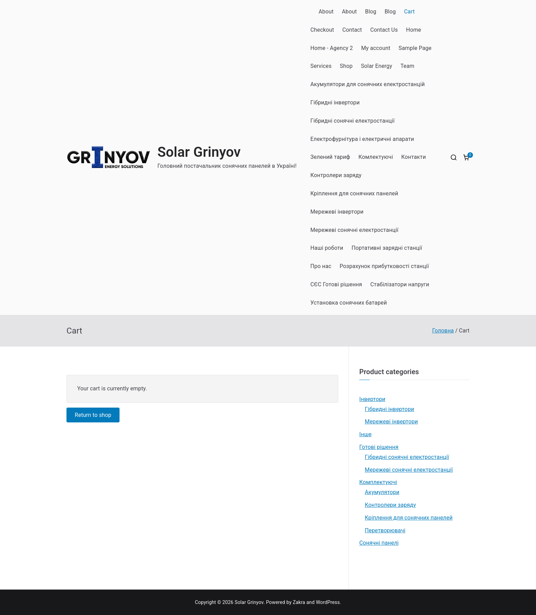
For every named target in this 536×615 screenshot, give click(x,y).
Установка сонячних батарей (348, 302)
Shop (346, 66)
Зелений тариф (330, 157)
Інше (365, 434)
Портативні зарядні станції (387, 248)
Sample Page (415, 48)
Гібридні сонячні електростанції (352, 120)
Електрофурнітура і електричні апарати (362, 139)
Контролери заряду (336, 175)
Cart (409, 11)
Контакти (413, 157)
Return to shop (93, 415)
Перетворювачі (385, 530)
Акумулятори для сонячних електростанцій (367, 84)
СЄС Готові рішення (336, 284)
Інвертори (372, 399)
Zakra (299, 602)
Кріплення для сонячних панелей (354, 193)
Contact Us (384, 30)
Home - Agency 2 (331, 48)
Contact (352, 30)
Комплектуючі (378, 482)
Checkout (322, 30)
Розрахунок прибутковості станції (384, 266)
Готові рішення (379, 447)
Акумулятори (382, 492)
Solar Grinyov (199, 152)
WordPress (328, 602)
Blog (371, 11)
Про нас (320, 266)
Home (413, 30)
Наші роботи (326, 248)
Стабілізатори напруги (399, 284)
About (326, 11)
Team (407, 66)
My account (375, 48)
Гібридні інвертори (335, 102)
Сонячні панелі (379, 543)
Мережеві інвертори (336, 211)
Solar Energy (376, 66)
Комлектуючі (376, 157)
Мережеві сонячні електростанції (354, 230)
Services (321, 66)
